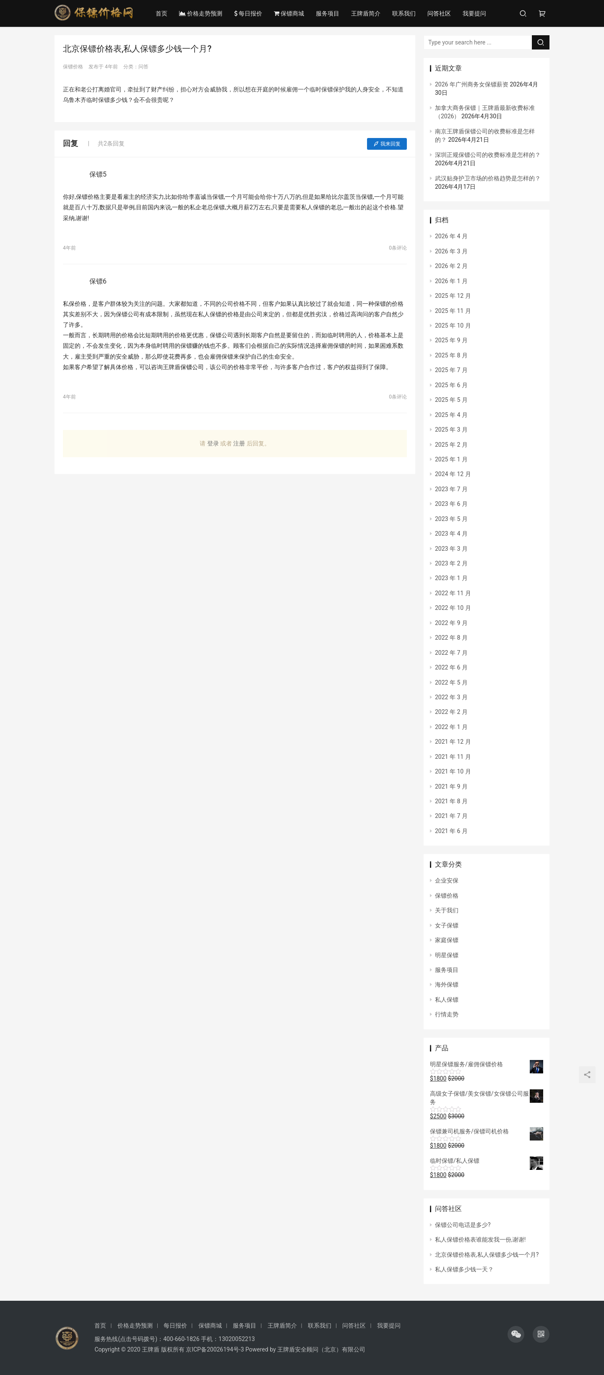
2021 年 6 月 (451, 831)
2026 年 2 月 (451, 266)
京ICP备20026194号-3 (215, 1349)
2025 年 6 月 (451, 385)
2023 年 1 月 (451, 578)
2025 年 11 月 (453, 310)
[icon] (516, 1334)
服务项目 (329, 13)
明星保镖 (446, 955)
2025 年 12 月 (453, 295)
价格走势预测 (202, 13)
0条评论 (398, 248)
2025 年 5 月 (451, 399)
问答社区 (440, 13)
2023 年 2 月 (451, 563)
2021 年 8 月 (451, 801)
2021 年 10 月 (453, 771)
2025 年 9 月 (451, 340)
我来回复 (387, 144)
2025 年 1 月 (451, 459)
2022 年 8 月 (451, 637)
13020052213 (237, 1339)
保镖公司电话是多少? (463, 1224)
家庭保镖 (446, 940)
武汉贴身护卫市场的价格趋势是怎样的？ (488, 178)
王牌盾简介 (367, 13)
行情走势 (446, 1014)
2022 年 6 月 (451, 667)
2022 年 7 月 (451, 652)
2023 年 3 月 (451, 548)
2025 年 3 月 (451, 429)
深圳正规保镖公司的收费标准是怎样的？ (488, 154)
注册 (239, 443)
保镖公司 (192, 367)
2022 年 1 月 (451, 727)
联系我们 (405, 13)
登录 (213, 443)
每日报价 (249, 13)
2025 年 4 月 (451, 414)
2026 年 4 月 (451, 236)
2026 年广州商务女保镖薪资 (471, 84)
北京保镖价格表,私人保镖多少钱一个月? (487, 1254)
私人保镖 (446, 999)
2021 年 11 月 (453, 756)
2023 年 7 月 (451, 489)
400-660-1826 (181, 1339)
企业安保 (446, 880)
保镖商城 (290, 13)
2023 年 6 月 (451, 503)
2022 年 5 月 (451, 682)
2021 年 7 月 (451, 815)
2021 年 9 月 (451, 786)
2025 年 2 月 (451, 444)
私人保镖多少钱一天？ (464, 1269)
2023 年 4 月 (451, 533)
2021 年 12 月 (453, 741)
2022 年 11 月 (453, 593)
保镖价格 (446, 895)
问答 (143, 67)
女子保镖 (446, 925)
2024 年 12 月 (453, 474)
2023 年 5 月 (451, 519)
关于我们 (446, 910)
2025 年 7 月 (451, 370)
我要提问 (475, 13)
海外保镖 (446, 984)
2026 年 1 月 (451, 281)
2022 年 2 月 (451, 711)
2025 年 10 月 (453, 325)
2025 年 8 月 (451, 355)
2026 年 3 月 (451, 251)
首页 (163, 13)
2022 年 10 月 (453, 607)
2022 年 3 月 (451, 697)
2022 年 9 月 (451, 623)
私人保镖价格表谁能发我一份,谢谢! (480, 1239)
